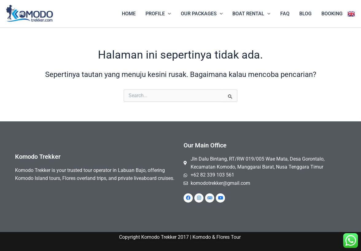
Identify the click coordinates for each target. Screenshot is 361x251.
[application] (168, 14)
